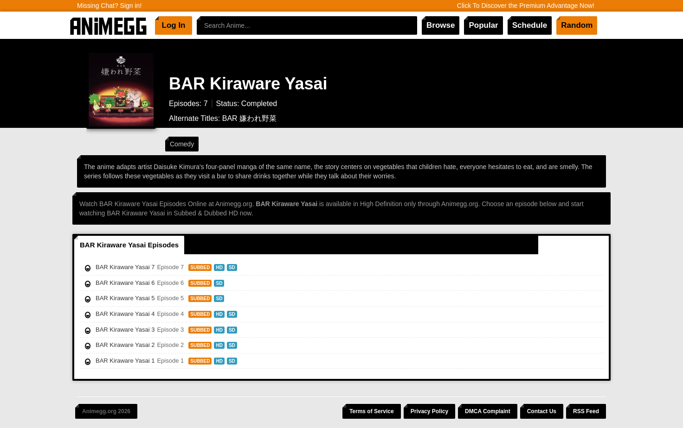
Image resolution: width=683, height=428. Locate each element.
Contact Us (541, 411)
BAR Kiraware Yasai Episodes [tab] (129, 245)
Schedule (530, 25)
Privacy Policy (429, 411)
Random (577, 25)
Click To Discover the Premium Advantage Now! (525, 5)
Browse (440, 25)
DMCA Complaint (487, 411)
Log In (174, 25)
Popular (483, 25)
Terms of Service (371, 411)
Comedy (182, 144)
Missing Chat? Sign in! (109, 5)
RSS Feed (586, 411)
